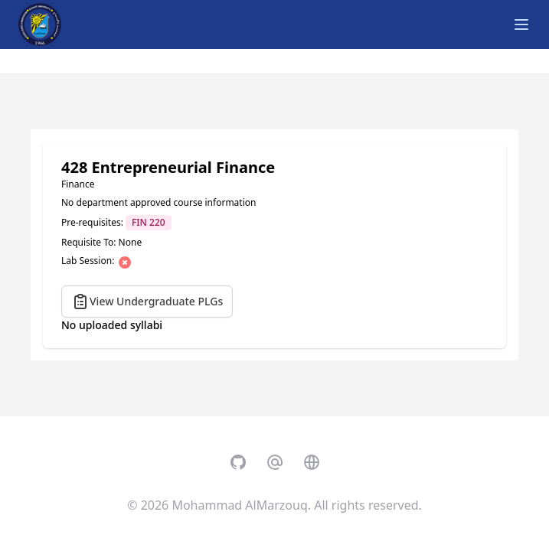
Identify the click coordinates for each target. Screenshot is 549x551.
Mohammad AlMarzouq (239, 505)
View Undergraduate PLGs (147, 301)
